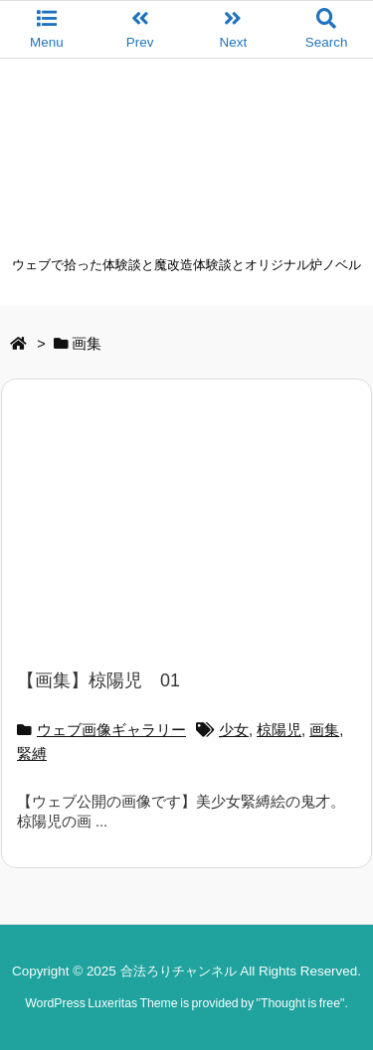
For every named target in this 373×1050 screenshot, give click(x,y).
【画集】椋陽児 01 (98, 680)
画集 (324, 730)
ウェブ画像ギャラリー (111, 730)
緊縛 (32, 754)
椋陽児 (279, 730)
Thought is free (300, 1003)
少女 (234, 730)
